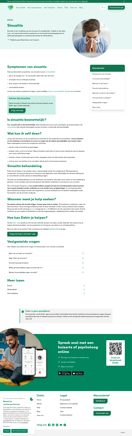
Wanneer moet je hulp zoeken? (103, 93)
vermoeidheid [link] (59, 91)
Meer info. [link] (85, 1)
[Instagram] (57, 425)
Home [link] (39, 400)
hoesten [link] (68, 91)
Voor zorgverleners (34, 7)
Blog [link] (81, 7)
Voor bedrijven (49, 7)
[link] (10, 7)
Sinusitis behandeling (100, 88)
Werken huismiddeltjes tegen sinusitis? (46, 272)
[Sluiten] (124, 1)
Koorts (46, 285)
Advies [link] (59, 7)
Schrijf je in (100, 401)
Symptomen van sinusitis (101, 74)
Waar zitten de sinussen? (46, 258)
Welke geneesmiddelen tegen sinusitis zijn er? (46, 268)
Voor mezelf (20, 7)
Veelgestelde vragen (99, 102)
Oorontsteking (46, 293)
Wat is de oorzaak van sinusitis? (46, 253)
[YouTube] (61, 425)
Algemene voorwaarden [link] (69, 404)
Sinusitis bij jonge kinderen (46, 263)
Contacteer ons (102, 413)
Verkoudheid (46, 289)
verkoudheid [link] (50, 72)
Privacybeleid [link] (65, 400)
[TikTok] (65, 425)
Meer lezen (96, 107)
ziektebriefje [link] (53, 229)
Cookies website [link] (66, 407)
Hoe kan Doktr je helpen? (101, 98)
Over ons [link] (73, 7)
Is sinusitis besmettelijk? (101, 79)
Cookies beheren (66, 415)
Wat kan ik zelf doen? (100, 83)
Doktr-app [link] (16, 223)
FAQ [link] (66, 7)
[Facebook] (49, 425)
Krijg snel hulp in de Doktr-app (22, 234)
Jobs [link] (61, 411)
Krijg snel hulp (17, 110)
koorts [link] (50, 91)
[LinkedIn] (53, 425)
